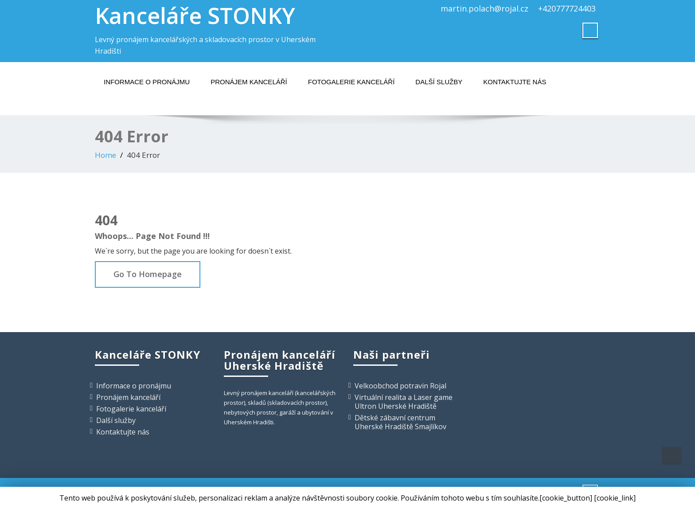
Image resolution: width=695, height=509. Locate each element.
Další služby (438, 82)
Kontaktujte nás (514, 82)
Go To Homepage (147, 274)
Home (105, 155)
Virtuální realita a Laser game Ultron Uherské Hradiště (404, 401)
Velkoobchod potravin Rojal (400, 386)
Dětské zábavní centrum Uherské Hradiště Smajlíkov (400, 422)
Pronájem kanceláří (249, 82)
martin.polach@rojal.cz (484, 8)
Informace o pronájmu (147, 82)
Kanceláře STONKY (195, 15)
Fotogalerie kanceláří (351, 82)
